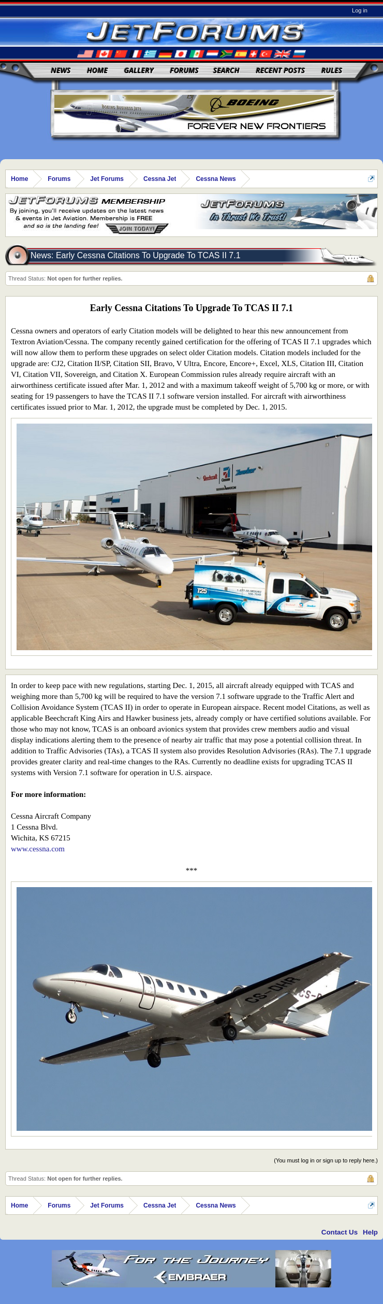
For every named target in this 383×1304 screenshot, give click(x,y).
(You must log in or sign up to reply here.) (326, 1160)
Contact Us (339, 1232)
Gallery (139, 70)
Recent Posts (280, 70)
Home (97, 70)
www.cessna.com (38, 849)
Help (370, 1232)
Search (226, 70)
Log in (359, 10)
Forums (184, 70)
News (61, 70)
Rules (331, 70)
